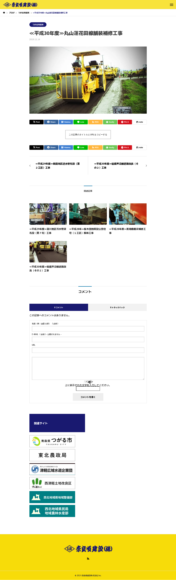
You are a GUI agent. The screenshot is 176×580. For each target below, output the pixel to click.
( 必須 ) (45, 323)
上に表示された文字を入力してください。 (88, 385)
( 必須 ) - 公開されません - (47, 334)
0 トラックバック (117, 307)
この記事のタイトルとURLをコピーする (88, 134)
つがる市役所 (37, 24)
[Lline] (80, 122)
